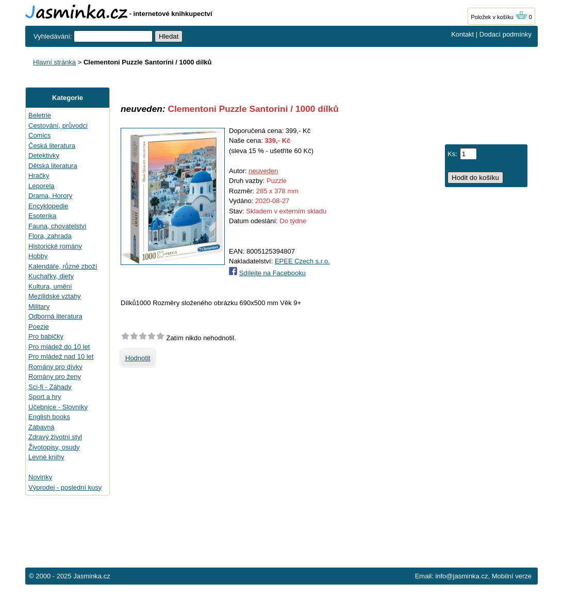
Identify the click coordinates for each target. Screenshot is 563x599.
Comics (39, 135)
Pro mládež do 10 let (59, 347)
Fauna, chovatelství (57, 226)
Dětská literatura (52, 166)
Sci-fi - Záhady (50, 387)
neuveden (263, 171)
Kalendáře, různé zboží (62, 266)
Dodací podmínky (505, 34)
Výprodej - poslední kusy (65, 487)
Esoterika (42, 216)
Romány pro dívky (55, 367)
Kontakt (462, 34)
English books (49, 417)
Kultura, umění (50, 286)
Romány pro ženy (54, 376)
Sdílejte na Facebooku (272, 273)
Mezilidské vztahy (54, 296)
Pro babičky (45, 336)
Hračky (38, 175)
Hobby (38, 256)
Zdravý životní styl (55, 437)
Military (38, 306)
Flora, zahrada (50, 236)
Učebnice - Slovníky (58, 407)
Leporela (41, 186)
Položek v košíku (499, 17)
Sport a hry (44, 397)
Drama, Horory (50, 195)
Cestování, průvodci (58, 125)
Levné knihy (46, 457)
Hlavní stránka (54, 62)
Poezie (38, 326)
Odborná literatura (55, 316)
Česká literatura (51, 145)
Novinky (40, 477)
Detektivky (43, 155)
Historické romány (55, 246)
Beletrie (39, 115)
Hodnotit (137, 358)
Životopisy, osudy (53, 447)
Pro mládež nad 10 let (60, 356)
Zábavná (41, 427)
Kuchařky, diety (51, 276)
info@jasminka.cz (461, 576)
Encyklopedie (48, 206)
